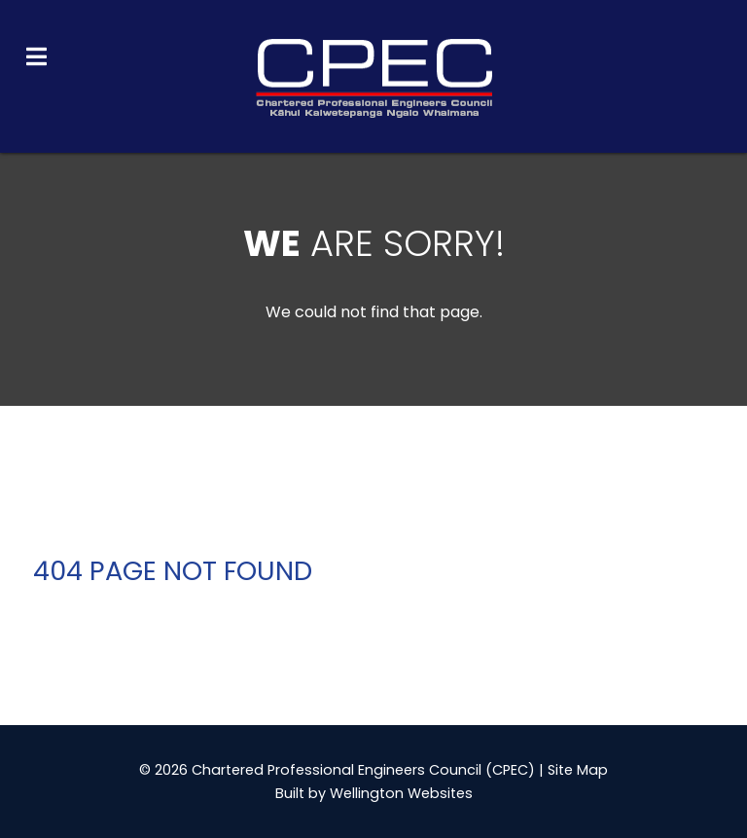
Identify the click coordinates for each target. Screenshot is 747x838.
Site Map (578, 770)
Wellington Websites (401, 793)
